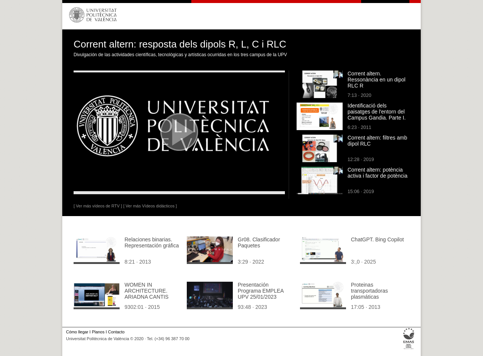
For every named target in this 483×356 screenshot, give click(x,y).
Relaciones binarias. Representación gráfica (152, 242)
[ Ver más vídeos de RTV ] (98, 206)
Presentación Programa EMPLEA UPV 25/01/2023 (260, 291)
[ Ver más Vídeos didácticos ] (150, 206)
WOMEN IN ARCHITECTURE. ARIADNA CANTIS (147, 291)
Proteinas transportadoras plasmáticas (369, 291)
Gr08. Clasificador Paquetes (259, 242)
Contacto (116, 332)
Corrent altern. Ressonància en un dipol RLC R (376, 80)
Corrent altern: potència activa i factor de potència (378, 173)
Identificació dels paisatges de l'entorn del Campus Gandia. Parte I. (377, 112)
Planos (98, 332)
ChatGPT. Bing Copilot (377, 239)
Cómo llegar (77, 332)
